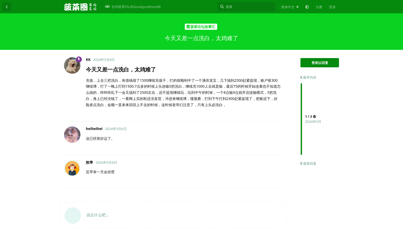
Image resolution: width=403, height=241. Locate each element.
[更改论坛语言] (290, 7)
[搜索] (246, 6)
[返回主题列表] (6, 6)
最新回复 (308, 163)
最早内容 (308, 77)
